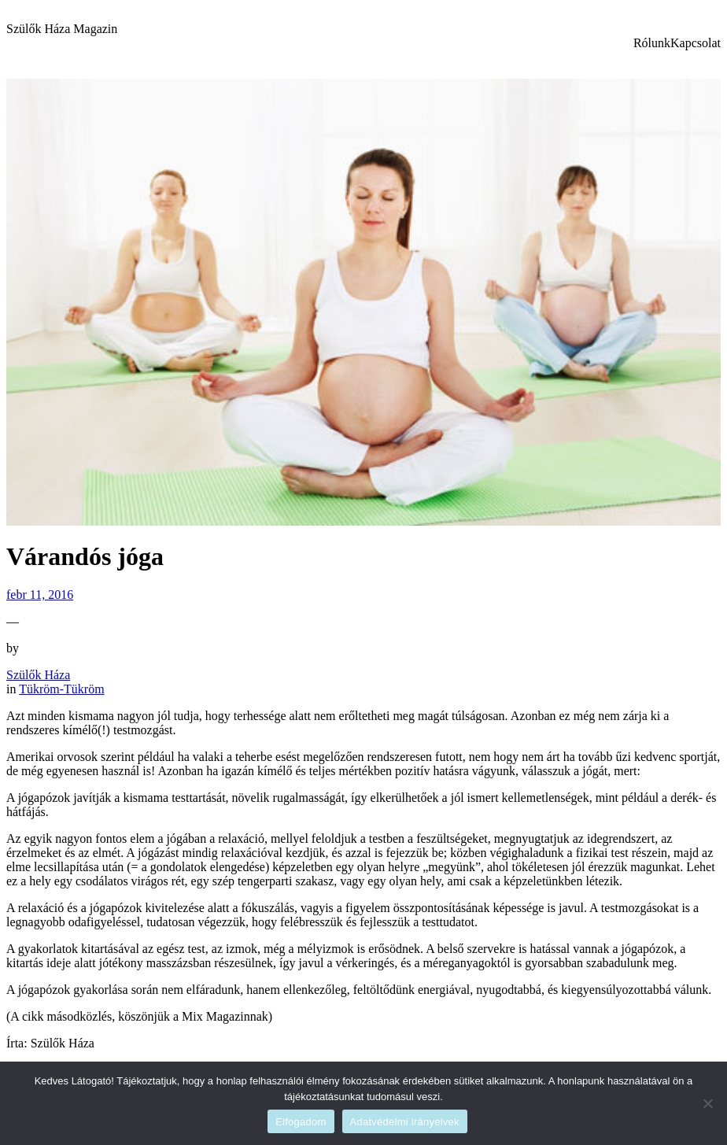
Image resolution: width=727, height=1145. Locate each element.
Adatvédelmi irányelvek (404, 1122)
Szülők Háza (38, 674)
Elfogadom (300, 1122)
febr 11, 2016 (39, 594)
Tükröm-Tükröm (61, 689)
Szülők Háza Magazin (61, 28)
